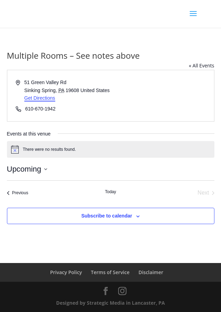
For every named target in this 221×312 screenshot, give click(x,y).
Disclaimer (150, 272)
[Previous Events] (17, 193)
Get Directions (39, 98)
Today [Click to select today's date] (110, 191)
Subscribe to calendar (106, 216)
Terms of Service (110, 272)
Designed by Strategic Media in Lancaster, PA (110, 302)
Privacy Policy (66, 272)
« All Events (201, 65)
